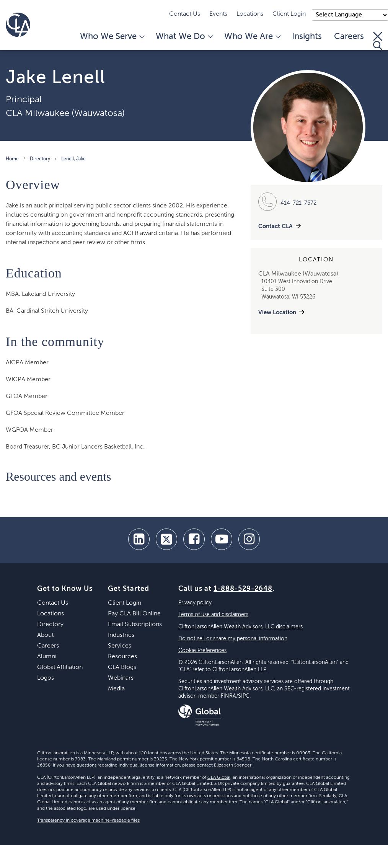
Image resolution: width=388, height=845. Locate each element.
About (45, 635)
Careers (349, 37)
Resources (122, 657)
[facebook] (194, 539)
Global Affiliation (60, 667)
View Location (277, 312)
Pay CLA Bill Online (134, 614)
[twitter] (166, 539)
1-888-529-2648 (243, 589)
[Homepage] (18, 25)
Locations (249, 14)
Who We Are (252, 37)
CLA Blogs (122, 667)
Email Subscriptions (135, 625)
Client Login (289, 14)
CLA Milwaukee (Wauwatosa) (65, 113)
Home (12, 159)
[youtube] (221, 539)
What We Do (184, 37)
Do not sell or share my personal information (232, 638)
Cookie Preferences (202, 650)
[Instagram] (249, 539)
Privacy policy (195, 602)
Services (119, 646)
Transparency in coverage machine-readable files (88, 820)
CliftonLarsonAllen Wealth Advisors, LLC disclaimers (240, 627)
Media (116, 689)
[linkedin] (139, 539)
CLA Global (218, 777)
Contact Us (184, 14)
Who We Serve (111, 37)
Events (218, 14)
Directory (40, 159)
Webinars (121, 678)
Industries (121, 635)
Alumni (47, 657)
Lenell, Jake (73, 159)
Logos (45, 678)
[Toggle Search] (377, 41)
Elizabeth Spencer (232, 765)
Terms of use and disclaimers (213, 614)
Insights (307, 37)
